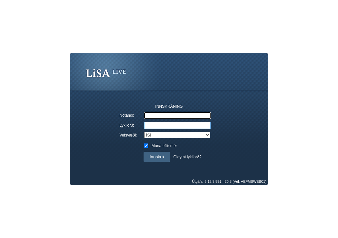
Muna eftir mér (164, 145)
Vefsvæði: (128, 135)
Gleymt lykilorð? (187, 157)
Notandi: (126, 115)
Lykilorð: (126, 125)
